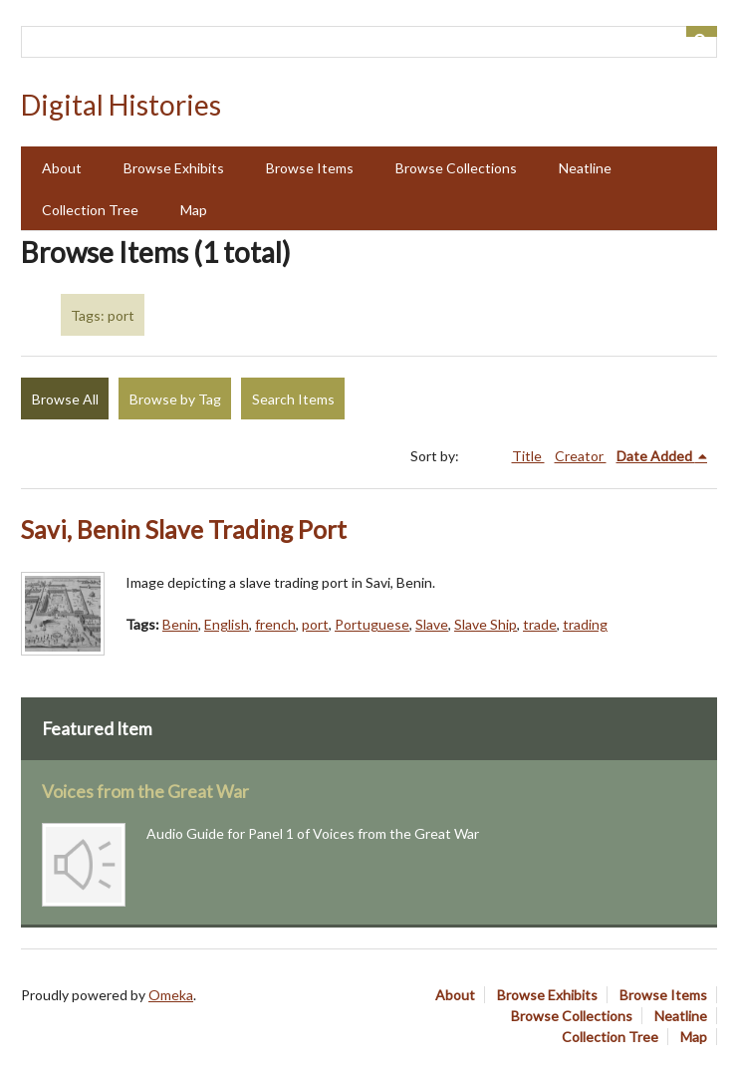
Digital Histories (121, 105)
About (62, 167)
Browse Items (310, 167)
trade (540, 624)
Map (193, 209)
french (275, 624)
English (226, 624)
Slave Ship (485, 624)
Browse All (65, 399)
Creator (581, 455)
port (315, 624)
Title (528, 455)
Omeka (170, 994)
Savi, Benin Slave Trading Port (184, 529)
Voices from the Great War (145, 791)
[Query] (369, 42)
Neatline (585, 167)
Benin (180, 624)
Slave (431, 624)
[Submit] (702, 31)
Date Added (655, 455)
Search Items (293, 399)
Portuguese (372, 624)
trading (585, 624)
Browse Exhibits (173, 167)
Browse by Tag (175, 399)
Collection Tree (90, 209)
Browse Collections (456, 167)
